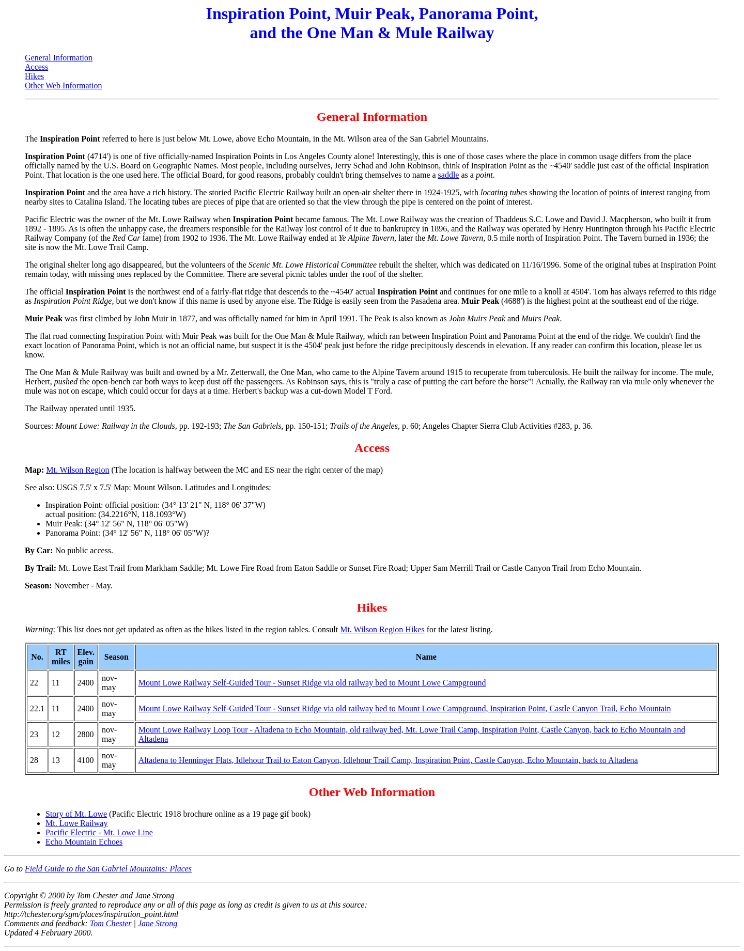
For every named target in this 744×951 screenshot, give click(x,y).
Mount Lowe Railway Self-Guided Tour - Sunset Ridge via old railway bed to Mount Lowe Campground (312, 682)
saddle (448, 174)
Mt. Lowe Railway (76, 823)
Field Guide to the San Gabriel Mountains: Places (108, 868)
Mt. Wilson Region (77, 469)
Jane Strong (157, 923)
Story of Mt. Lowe (76, 813)
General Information (58, 57)
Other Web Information (63, 85)
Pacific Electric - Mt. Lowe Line (99, 832)
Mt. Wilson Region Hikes (382, 629)
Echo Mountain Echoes (83, 841)
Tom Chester (111, 923)
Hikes (34, 76)
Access (36, 67)
